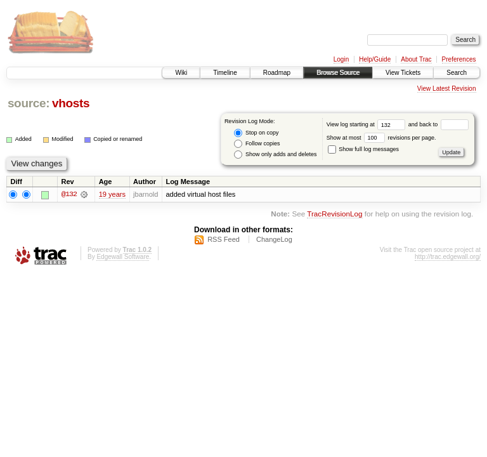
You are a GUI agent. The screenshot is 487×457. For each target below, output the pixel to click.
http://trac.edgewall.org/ (448, 256)
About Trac (416, 59)
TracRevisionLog (334, 214)
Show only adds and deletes (275, 154)
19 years (112, 194)
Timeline (225, 72)
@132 (69, 194)
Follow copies (257, 144)
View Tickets (403, 72)
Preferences (459, 59)
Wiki (181, 72)
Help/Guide (375, 59)
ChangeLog (274, 239)
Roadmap (276, 72)
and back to (438, 124)
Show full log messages (363, 149)
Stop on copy (256, 133)
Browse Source (338, 72)
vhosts (70, 103)
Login (341, 59)
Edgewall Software (122, 256)
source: (28, 103)
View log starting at (367, 124)
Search (456, 72)
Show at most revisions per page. (381, 138)
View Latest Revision (446, 88)
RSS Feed (223, 239)
